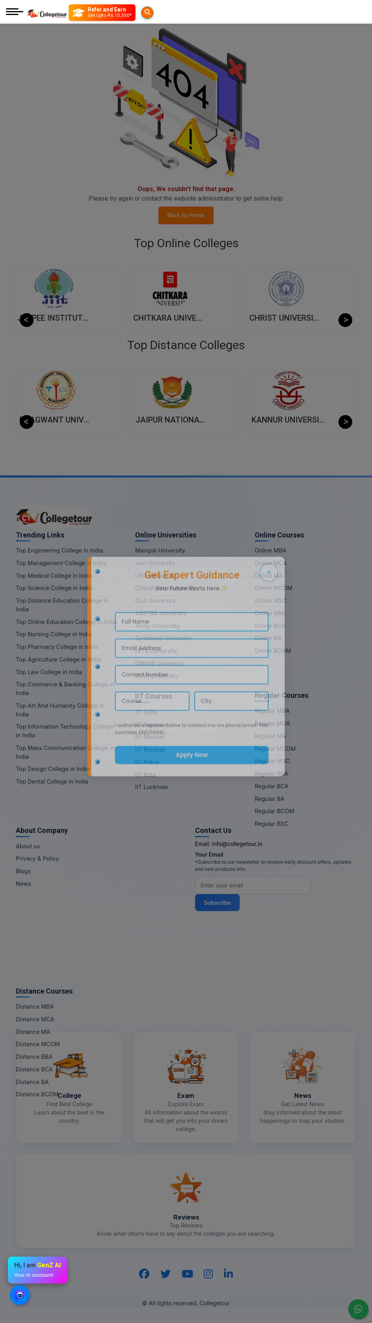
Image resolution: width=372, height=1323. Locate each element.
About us (28, 846)
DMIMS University (159, 663)
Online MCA (271, 563)
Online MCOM (274, 587)
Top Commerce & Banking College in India (65, 688)
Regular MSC (272, 760)
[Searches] (78, 13)
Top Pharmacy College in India (57, 646)
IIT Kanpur (149, 724)
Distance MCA (35, 1019)
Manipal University (160, 550)
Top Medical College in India (54, 575)
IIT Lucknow (151, 787)
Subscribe (219, 902)
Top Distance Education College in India (62, 605)
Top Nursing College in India (54, 634)
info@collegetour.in (237, 843)
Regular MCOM (275, 748)
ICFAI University (156, 676)
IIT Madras (149, 736)
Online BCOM (273, 650)
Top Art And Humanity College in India (60, 710)
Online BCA (270, 625)
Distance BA (32, 1082)
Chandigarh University (165, 587)
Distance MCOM (38, 1044)
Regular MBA (272, 710)
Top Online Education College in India (66, 621)
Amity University (157, 625)
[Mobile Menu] (14, 12)
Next (345, 320)
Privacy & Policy (37, 858)
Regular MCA (272, 723)
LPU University (155, 575)
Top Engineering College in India (59, 550)
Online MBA (270, 550)
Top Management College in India (61, 563)
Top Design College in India (53, 768)
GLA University (155, 600)
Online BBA (270, 613)
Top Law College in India (49, 672)
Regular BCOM (275, 811)
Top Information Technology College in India (65, 731)
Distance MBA (35, 1006)
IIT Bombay (150, 749)
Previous (27, 320)
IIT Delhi (146, 711)
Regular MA (270, 736)
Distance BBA (34, 1056)
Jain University (155, 563)
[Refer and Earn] (118, 12)
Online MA (269, 575)
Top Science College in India (54, 587)
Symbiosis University (163, 638)
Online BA (268, 638)
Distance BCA (34, 1069)
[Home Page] (47, 12)
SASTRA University (160, 613)
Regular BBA (271, 773)
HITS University (156, 650)
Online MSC (271, 600)
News (23, 883)
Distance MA (33, 1031)
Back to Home (186, 215)
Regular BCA (272, 786)
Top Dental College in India (52, 781)
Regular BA (270, 798)
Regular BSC (272, 823)
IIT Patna (147, 762)
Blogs (23, 871)
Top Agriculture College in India (58, 659)
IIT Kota (145, 774)
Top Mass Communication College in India (65, 752)
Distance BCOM (37, 1094)
